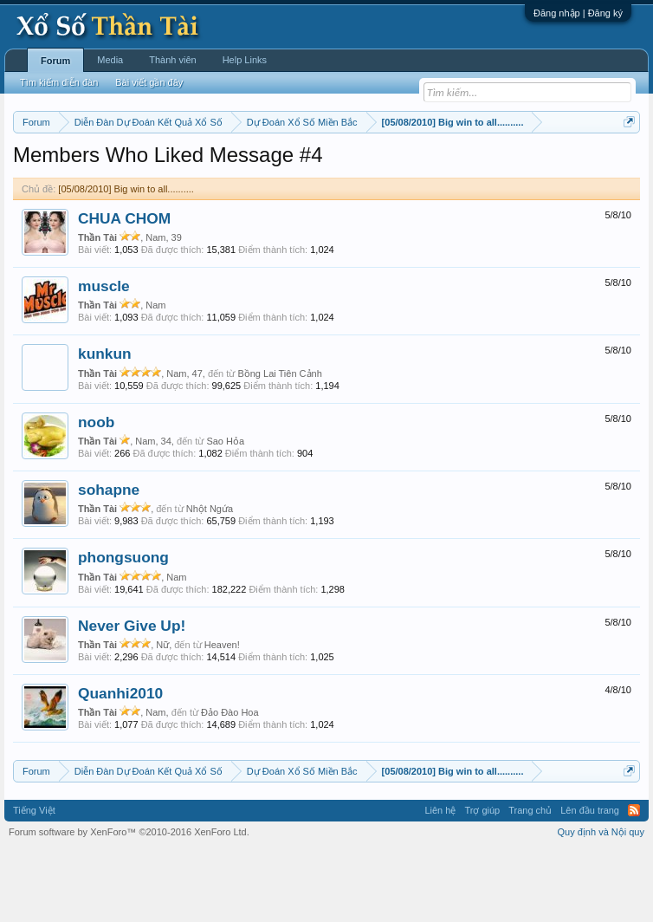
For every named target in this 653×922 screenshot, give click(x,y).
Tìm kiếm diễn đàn (59, 82)
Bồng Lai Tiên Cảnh (279, 444)
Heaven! (222, 716)
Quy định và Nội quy (601, 903)
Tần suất (110, 185)
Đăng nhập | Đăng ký (578, 13)
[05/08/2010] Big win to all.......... (126, 260)
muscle (104, 357)
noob (96, 493)
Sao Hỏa (225, 512)
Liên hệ (440, 882)
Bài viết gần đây (149, 82)
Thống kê (572, 165)
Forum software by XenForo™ (129, 903)
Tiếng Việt (34, 882)
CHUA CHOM (124, 289)
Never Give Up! (131, 696)
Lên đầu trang (589, 882)
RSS (634, 882)
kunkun (105, 425)
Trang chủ (530, 882)
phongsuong (123, 629)
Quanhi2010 (120, 764)
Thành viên (172, 60)
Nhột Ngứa (209, 580)
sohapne (108, 560)
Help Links (245, 60)
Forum (55, 60)
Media (110, 60)
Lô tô (151, 185)
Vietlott (204, 165)
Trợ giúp (482, 882)
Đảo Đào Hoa (230, 784)
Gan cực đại (53, 185)
